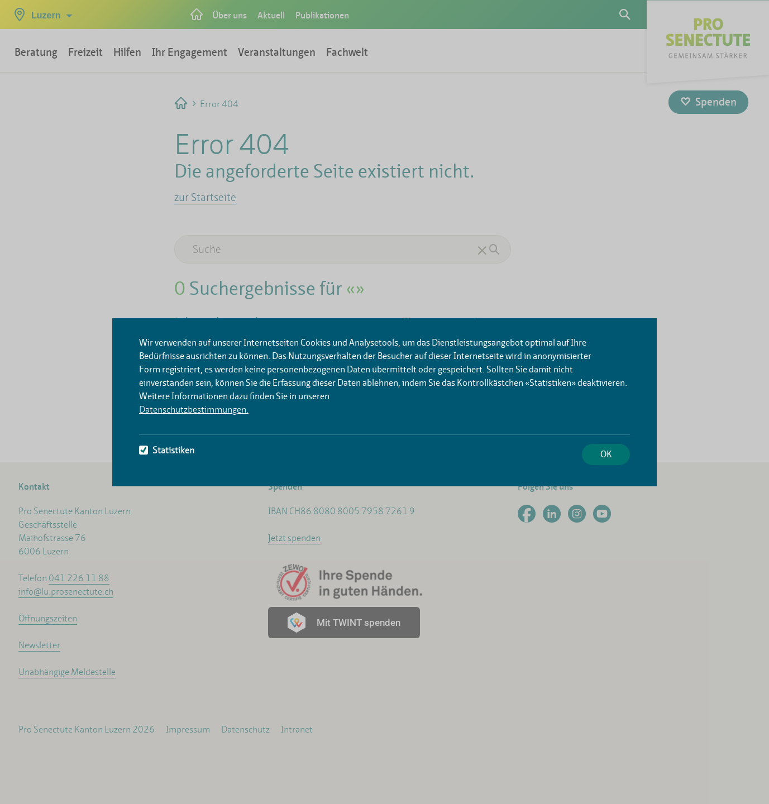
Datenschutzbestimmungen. (194, 409)
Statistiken (166, 450)
